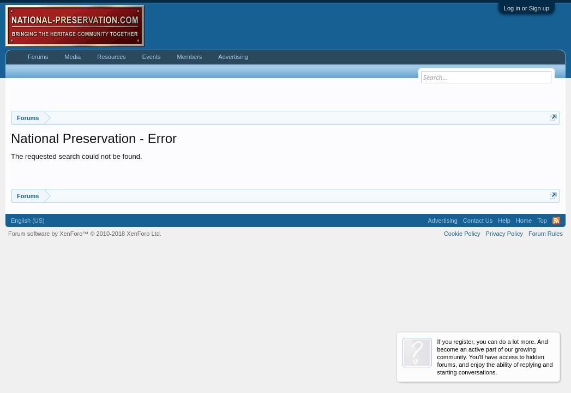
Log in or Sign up (526, 8)
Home (524, 220)
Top (542, 220)
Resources (111, 56)
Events (151, 56)
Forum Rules (545, 233)
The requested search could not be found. (76, 156)
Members (189, 56)
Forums (38, 56)
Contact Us (477, 220)
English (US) (28, 220)
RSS (556, 220)
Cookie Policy (462, 233)
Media (72, 56)
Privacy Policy (504, 233)
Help (504, 220)
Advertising (233, 56)
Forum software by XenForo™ (84, 233)
